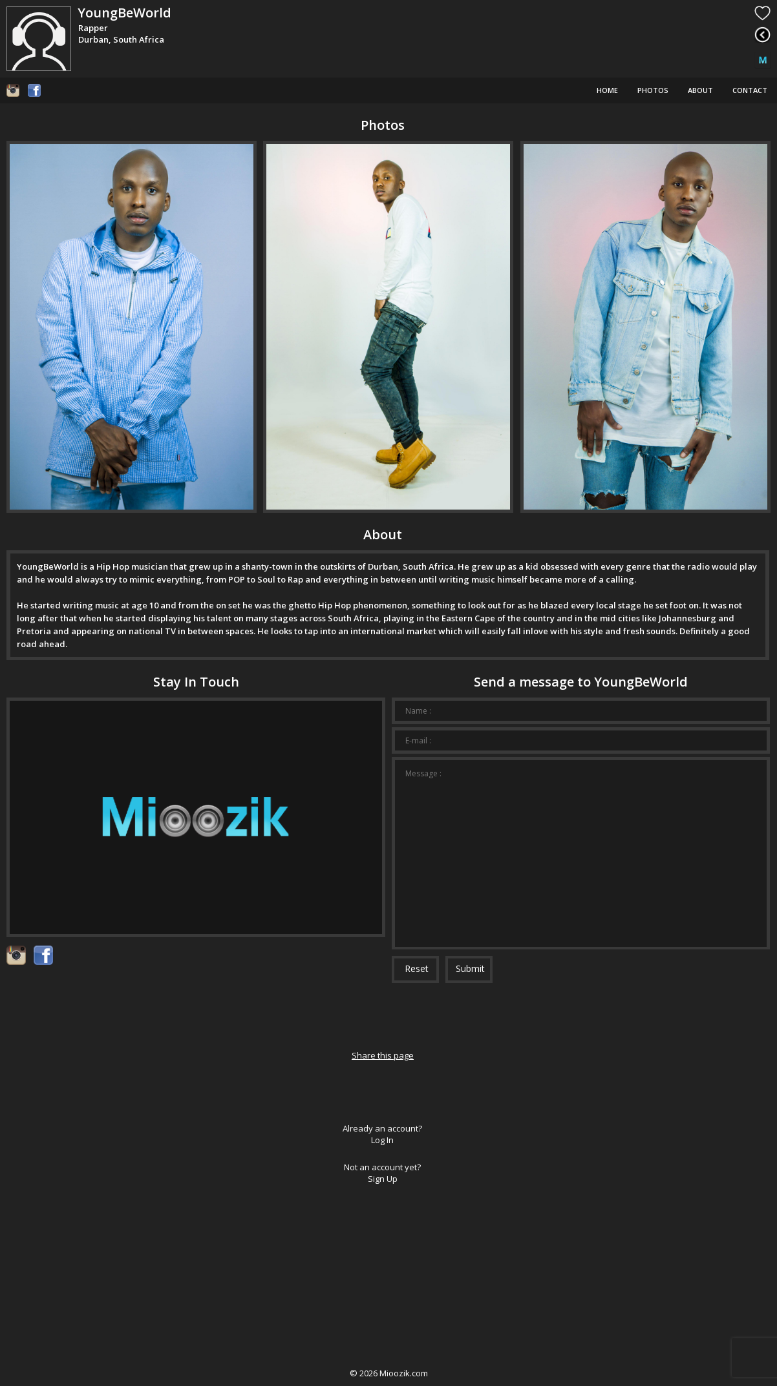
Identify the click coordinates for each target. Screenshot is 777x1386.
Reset (417, 968)
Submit (470, 968)
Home (607, 90)
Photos (652, 90)
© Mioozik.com (389, 1373)
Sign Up (383, 1178)
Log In (382, 1140)
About (700, 90)
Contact (749, 90)
